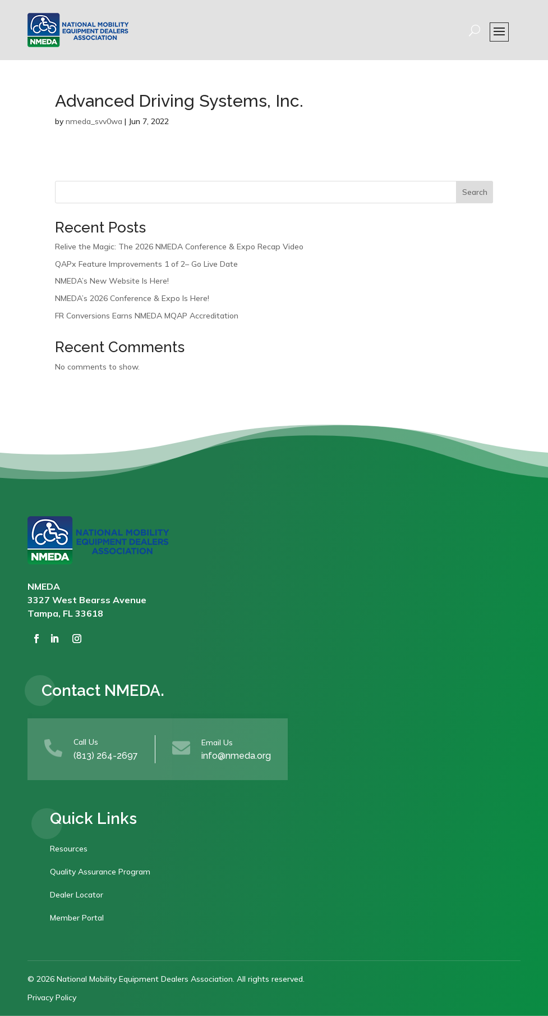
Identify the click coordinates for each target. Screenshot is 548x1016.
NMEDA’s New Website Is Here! (112, 281)
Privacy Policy (51, 997)
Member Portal (77, 918)
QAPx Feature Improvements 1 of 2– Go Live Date (146, 264)
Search (474, 192)
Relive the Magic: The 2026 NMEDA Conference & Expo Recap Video (179, 247)
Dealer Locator (76, 895)
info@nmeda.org (236, 755)
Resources (69, 849)
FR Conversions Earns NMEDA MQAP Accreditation (146, 316)
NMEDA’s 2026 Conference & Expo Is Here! (132, 298)
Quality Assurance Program (100, 872)
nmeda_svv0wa (94, 121)
